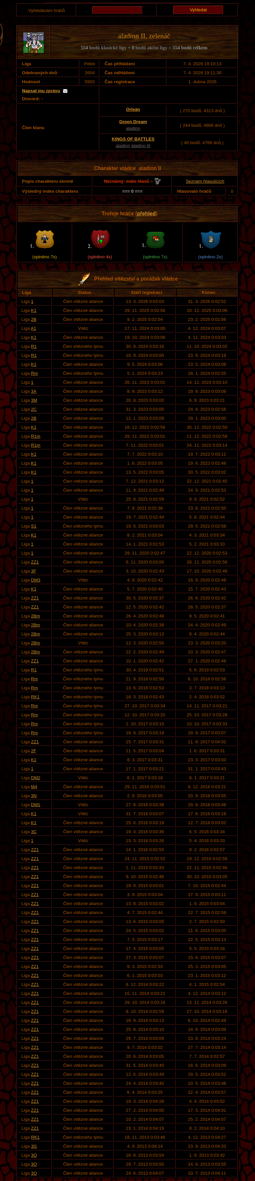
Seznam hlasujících (205, 181)
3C (34, 831)
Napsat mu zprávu (41, 90)
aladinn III (140, 145)
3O (34, 1155)
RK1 (35, 696)
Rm (34, 373)
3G (34, 1146)
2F (33, 750)
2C (34, 409)
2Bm (35, 615)
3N (34, 795)
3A (33, 391)
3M (34, 400)
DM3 (35, 580)
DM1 (35, 804)
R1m (35, 436)
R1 (34, 346)
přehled (146, 213)
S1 (33, 526)
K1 (33, 310)
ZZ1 (35, 562)
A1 (33, 328)
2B (33, 319)
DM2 (35, 777)
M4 (34, 786)
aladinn (133, 128)
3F (33, 571)
